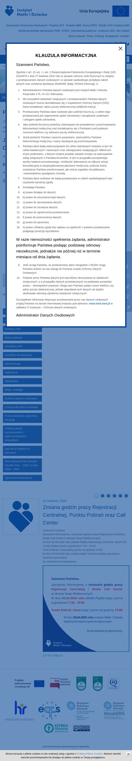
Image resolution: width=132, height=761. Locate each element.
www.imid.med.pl (99, 303)
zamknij (128, 754)
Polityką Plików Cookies (89, 753)
